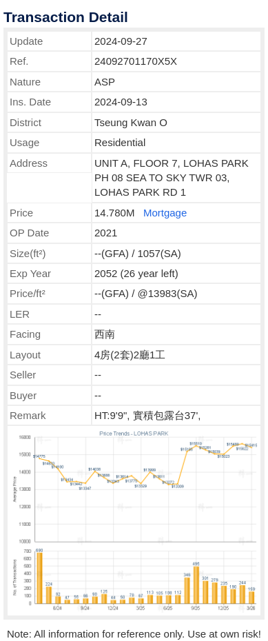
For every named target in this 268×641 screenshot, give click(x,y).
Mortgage (165, 212)
